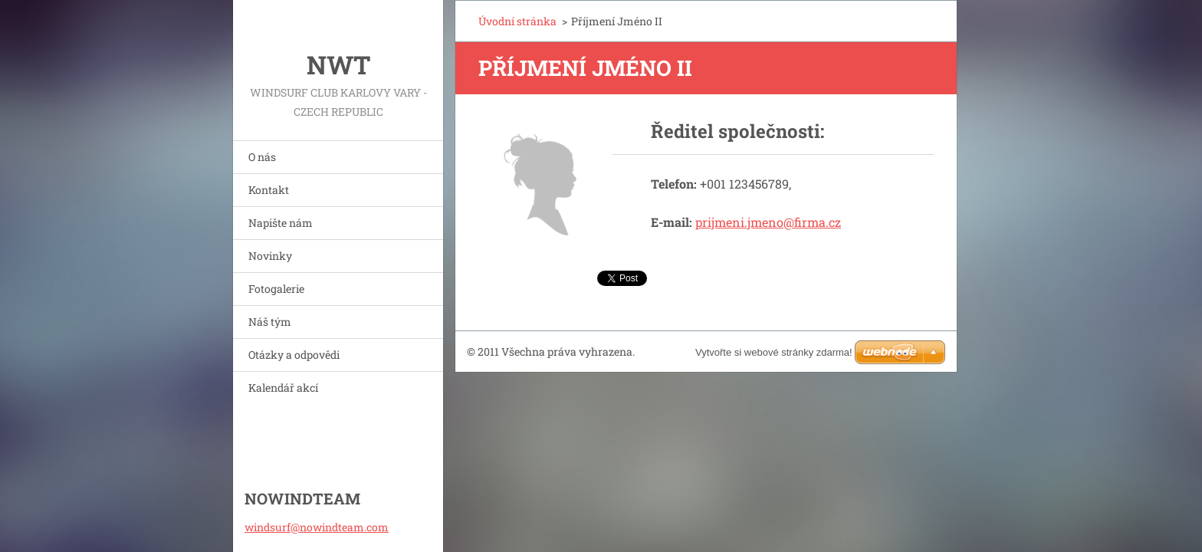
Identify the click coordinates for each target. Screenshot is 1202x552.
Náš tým (269, 321)
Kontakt (268, 189)
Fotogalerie (276, 288)
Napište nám (280, 222)
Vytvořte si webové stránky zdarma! (773, 352)
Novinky (270, 255)
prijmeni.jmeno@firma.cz (768, 222)
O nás (262, 157)
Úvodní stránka (517, 21)
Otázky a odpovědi (294, 354)
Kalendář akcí (283, 387)
